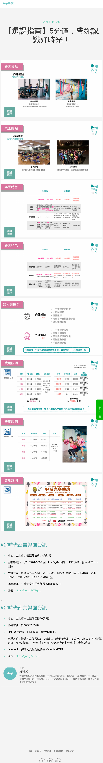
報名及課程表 (58, 751)
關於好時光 (70, 751)
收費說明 (47, 751)
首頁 (30, 751)
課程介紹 (38, 751)
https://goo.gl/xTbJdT (28, 656)
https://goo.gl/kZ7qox (28, 590)
